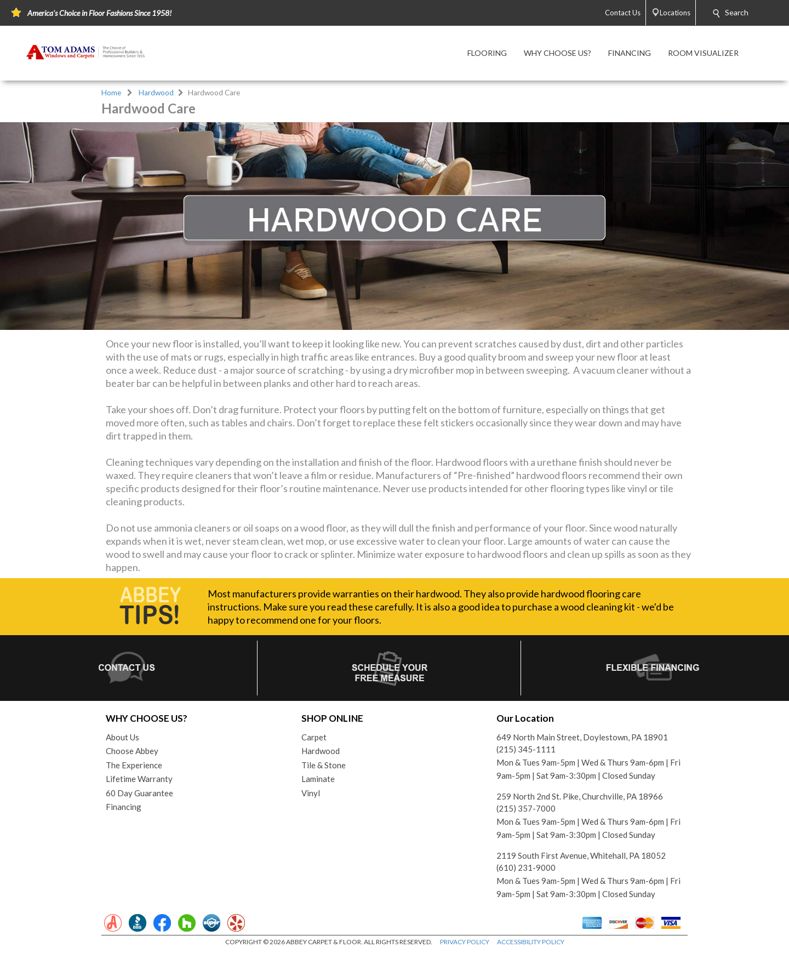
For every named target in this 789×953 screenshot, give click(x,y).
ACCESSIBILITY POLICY (530, 942)
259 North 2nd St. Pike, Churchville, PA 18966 (579, 796)
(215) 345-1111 (526, 749)
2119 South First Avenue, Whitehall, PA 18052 (581, 855)
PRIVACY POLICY (464, 942)
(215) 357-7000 (526, 808)
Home (111, 92)
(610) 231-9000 (526, 867)
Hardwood (156, 92)
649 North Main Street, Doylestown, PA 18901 (582, 737)
